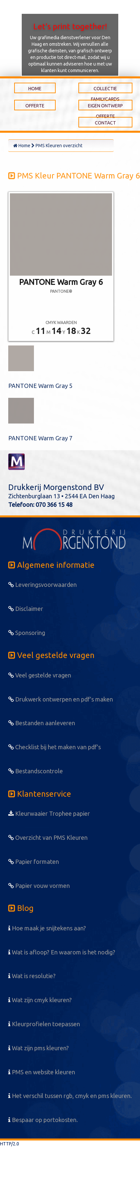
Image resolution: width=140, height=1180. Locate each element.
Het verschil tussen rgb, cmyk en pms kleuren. (70, 1095)
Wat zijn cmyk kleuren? (40, 1000)
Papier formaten (33, 861)
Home (21, 145)
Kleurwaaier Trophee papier (49, 813)
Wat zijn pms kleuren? (38, 1048)
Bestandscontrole (35, 771)
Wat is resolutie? (32, 976)
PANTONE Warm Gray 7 (40, 438)
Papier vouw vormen (39, 885)
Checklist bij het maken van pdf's (54, 747)
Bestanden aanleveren (41, 723)
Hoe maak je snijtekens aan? (47, 928)
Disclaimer (25, 608)
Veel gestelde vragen (39, 675)
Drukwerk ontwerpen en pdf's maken (60, 699)
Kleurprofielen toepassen (44, 1024)
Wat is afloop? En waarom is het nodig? (61, 952)
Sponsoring (26, 632)
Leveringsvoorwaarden (42, 584)
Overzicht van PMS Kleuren (48, 837)
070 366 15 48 (54, 504)
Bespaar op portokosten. (43, 1119)
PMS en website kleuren (41, 1072)
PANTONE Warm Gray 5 (40, 385)
